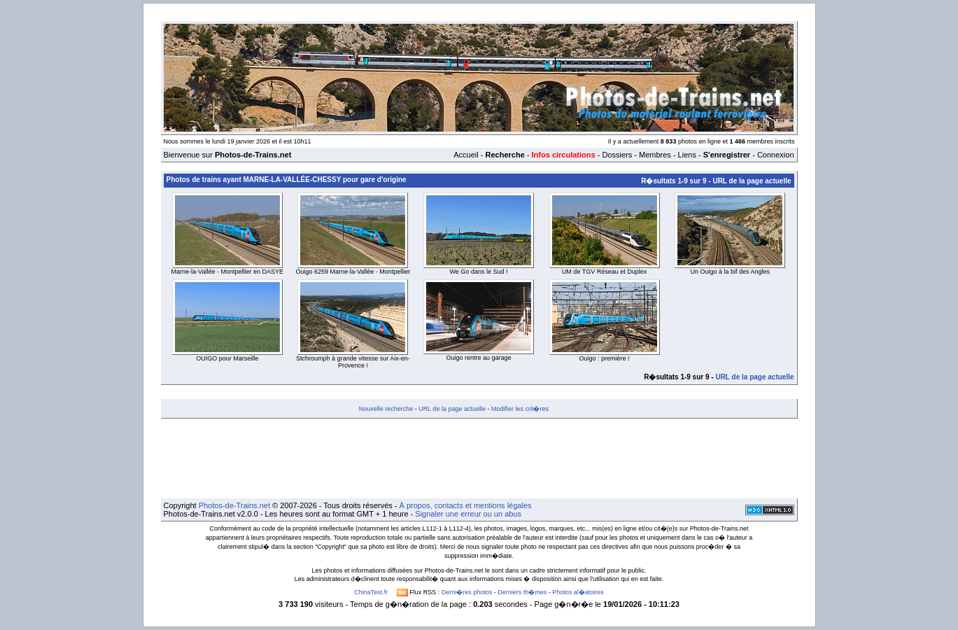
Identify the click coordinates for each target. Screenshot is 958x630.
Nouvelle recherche (386, 408)
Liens (687, 154)
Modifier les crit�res (520, 408)
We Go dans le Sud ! (479, 271)
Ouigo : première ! (604, 358)
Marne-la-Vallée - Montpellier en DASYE (227, 271)
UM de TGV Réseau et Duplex (604, 271)
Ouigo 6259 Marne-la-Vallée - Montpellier (352, 271)
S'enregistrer (726, 154)
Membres (655, 154)
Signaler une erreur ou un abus (468, 514)
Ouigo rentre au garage (478, 357)
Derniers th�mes (522, 592)
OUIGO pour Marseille (227, 358)
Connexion (775, 154)
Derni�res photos (467, 592)
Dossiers (617, 154)
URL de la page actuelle (751, 181)
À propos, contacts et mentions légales (466, 505)
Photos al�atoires (578, 592)
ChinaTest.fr (371, 592)
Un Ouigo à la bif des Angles (730, 271)
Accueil (465, 154)
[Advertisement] (479, 458)
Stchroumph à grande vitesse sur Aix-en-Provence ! (353, 362)
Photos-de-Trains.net (234, 505)
